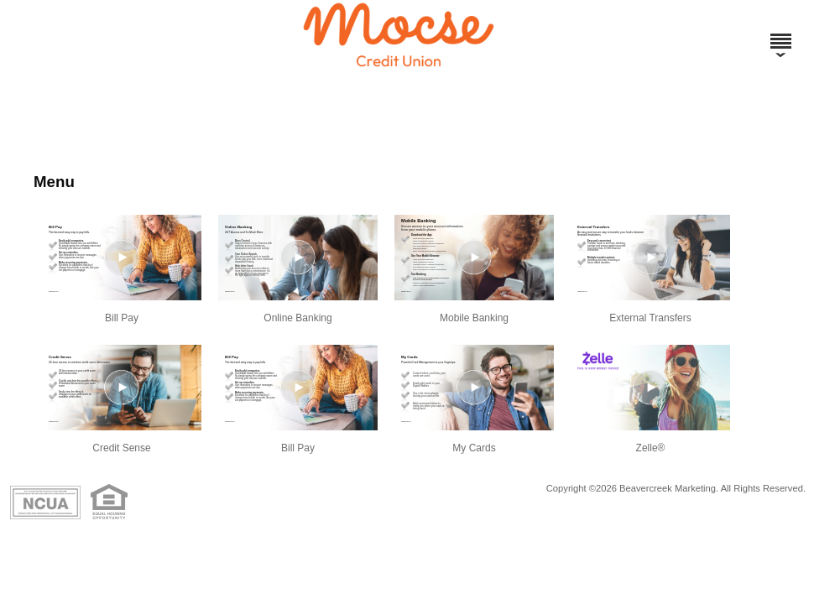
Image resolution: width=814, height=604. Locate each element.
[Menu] (780, 33)
